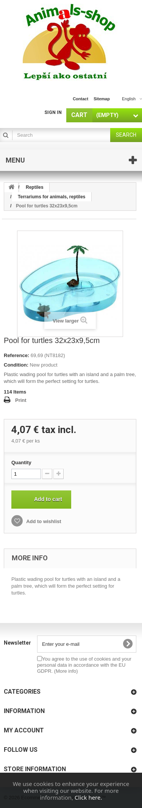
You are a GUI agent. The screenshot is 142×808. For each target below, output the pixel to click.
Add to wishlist (43, 521)
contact (80, 98)
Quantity (21, 462)
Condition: (16, 365)
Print (21, 400)
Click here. (88, 797)
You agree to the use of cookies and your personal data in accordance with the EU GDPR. (84, 665)
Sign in (53, 112)
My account (24, 730)
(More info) (66, 671)
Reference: (16, 355)
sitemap (102, 98)
